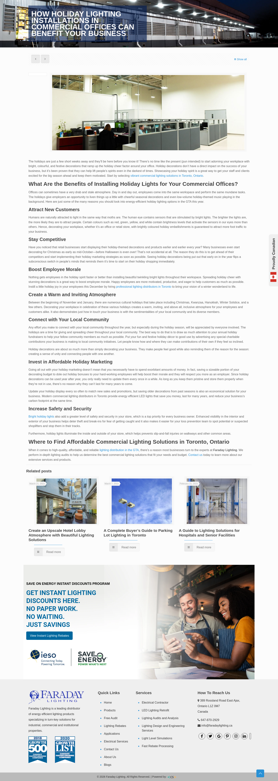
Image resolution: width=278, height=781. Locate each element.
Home (108, 702)
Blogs (107, 764)
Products (110, 710)
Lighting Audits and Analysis (160, 718)
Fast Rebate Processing (157, 746)
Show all (240, 59)
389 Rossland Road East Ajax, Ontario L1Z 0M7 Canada (219, 706)
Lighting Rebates (115, 725)
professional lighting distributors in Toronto (143, 286)
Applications (112, 733)
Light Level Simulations (157, 738)
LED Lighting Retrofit (155, 710)
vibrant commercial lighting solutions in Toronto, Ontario (166, 175)
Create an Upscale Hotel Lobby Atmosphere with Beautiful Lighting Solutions (61, 535)
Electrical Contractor (155, 702)
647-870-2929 (210, 720)
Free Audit (110, 718)
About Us (110, 757)
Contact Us (111, 749)
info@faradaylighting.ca (216, 725)
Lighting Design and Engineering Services (163, 728)
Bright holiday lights (41, 416)
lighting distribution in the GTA (119, 450)
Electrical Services (116, 741)
